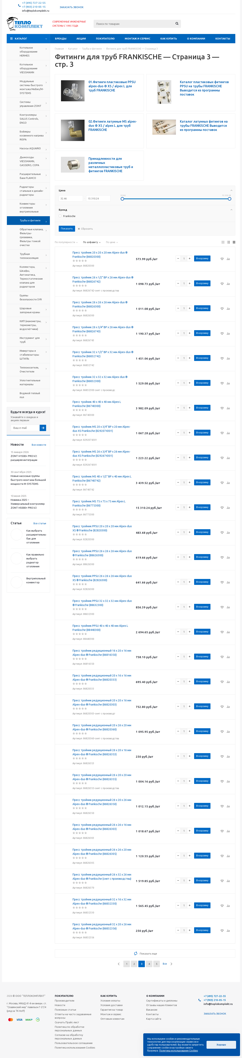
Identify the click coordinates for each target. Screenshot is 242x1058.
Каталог (21, 38)
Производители (64, 1000)
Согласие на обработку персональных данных (69, 1037)
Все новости (39, 444)
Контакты (222, 38)
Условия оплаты (110, 1000)
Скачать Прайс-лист (67, 1022)
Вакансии (151, 1009)
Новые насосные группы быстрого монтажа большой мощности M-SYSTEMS (28, 480)
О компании (196, 38)
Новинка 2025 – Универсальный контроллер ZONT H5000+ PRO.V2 (28, 503)
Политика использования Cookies (75, 1047)
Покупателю (105, 38)
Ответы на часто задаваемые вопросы (73, 1016)
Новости (60, 1005)
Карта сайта (153, 1018)
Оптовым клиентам (112, 1018)
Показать (67, 228)
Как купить (168, 38)
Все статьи (40, 523)
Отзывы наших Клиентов (161, 1005)
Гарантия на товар (112, 1009)
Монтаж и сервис (137, 38)
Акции (81, 38)
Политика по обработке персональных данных (69, 1028)
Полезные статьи (65, 1009)
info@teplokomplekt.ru (35, 10)
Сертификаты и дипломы (161, 1000)
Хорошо (221, 1044)
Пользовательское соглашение (74, 1043)
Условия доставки (112, 1005)
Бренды (60, 38)
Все (165, 963)
